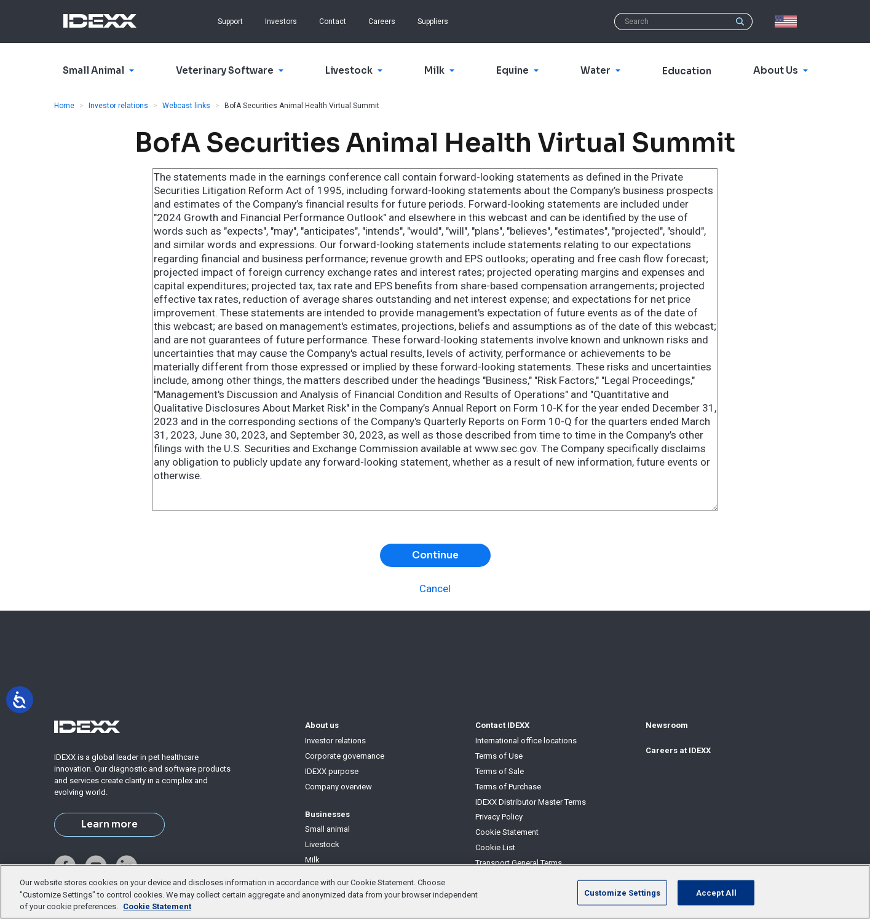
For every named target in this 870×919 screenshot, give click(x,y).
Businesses (327, 814)
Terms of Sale (499, 771)
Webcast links (186, 105)
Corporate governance (344, 756)
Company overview (338, 786)
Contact (332, 21)
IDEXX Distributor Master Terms (530, 802)
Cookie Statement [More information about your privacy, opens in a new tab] (157, 906)
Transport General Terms (518, 862)
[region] (435, 891)
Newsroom (667, 725)
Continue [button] (435, 555)
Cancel (435, 588)
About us (322, 725)
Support (230, 21)
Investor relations (118, 105)
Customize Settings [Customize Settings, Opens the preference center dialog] (622, 892)
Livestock (322, 844)
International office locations (526, 740)
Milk (312, 859)
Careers (381, 21)
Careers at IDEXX (678, 750)
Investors (281, 21)
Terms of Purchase (508, 786)
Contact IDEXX (502, 725)
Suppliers (432, 21)
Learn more (109, 824)
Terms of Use (499, 756)
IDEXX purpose (331, 771)
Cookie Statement (507, 832)
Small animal (327, 829)
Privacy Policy (499, 816)
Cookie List (495, 847)
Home (64, 105)
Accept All (716, 892)
